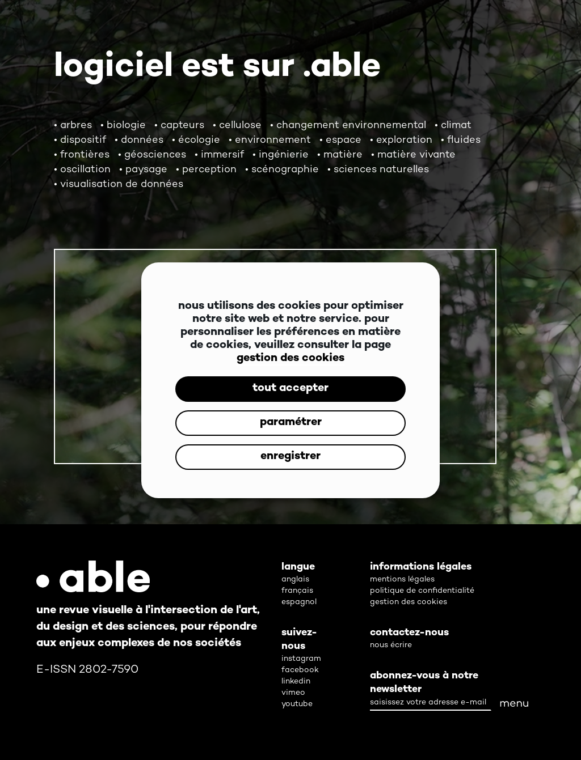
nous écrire (391, 645)
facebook (300, 670)
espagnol (299, 602)
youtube (297, 704)
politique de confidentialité (422, 591)
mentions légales (402, 579)
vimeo (293, 693)
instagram (301, 659)
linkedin (295, 681)
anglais (295, 579)
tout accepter (290, 388)
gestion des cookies (290, 358)
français (297, 591)
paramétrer (291, 422)
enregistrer (290, 456)
